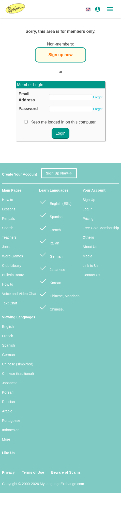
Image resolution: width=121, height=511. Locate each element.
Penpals (8, 218)
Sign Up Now (59, 173)
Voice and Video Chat (19, 294)
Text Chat (9, 303)
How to (7, 200)
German (51, 254)
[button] (89, 9)
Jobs (6, 247)
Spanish (51, 214)
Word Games (12, 256)
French (50, 228)
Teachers (9, 237)
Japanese (52, 267)
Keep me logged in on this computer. (64, 122)
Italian (49, 241)
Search (7, 228)
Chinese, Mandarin (59, 294)
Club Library (11, 266)
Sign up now (60, 55)
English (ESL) (55, 201)
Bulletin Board (13, 275)
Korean (50, 280)
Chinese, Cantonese (51, 310)
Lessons (8, 209)
